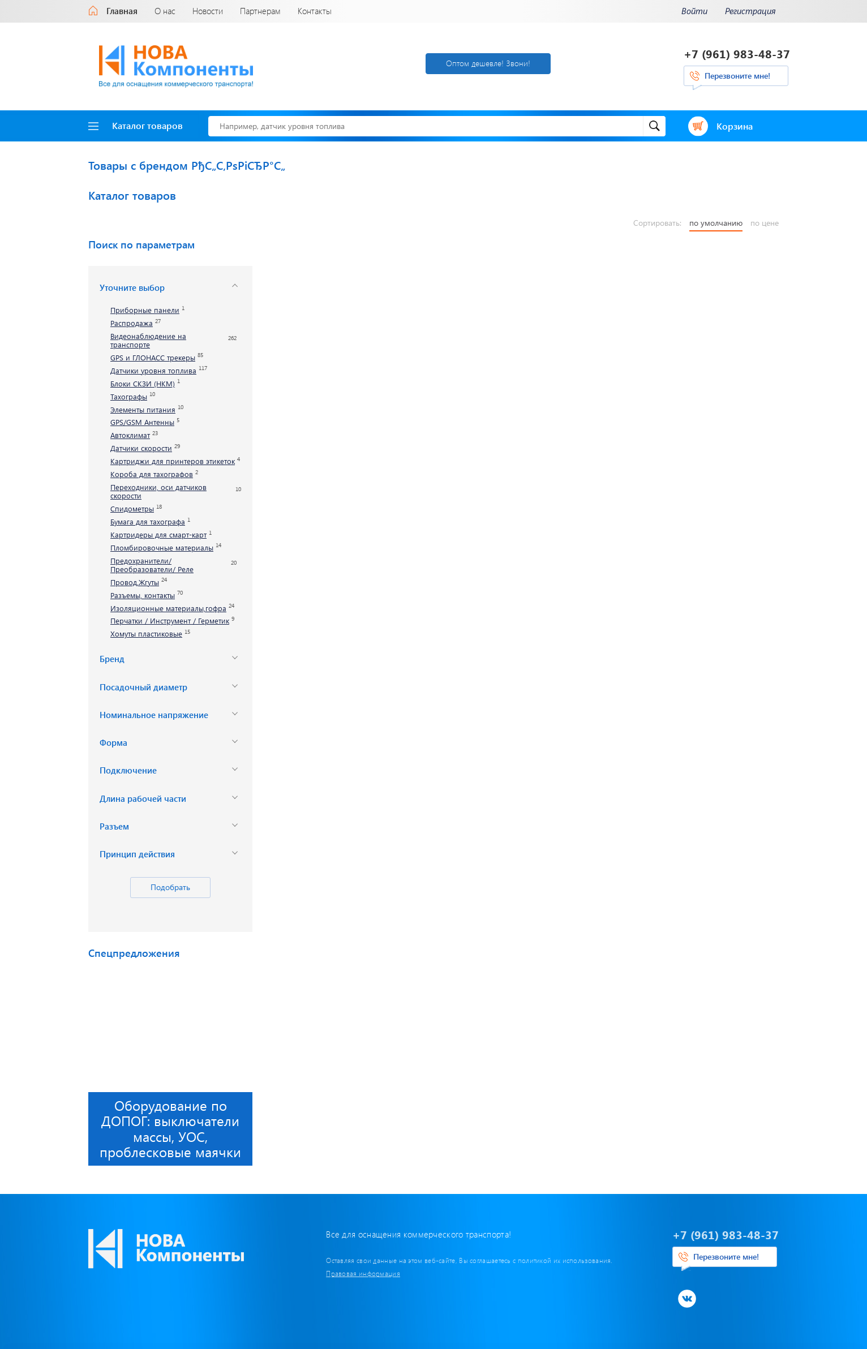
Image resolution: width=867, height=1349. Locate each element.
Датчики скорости (141, 448)
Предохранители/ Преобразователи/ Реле (152, 565)
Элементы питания (142, 410)
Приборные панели (144, 310)
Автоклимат (130, 435)
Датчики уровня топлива (153, 371)
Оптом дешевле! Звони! (488, 63)
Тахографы (128, 397)
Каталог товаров (135, 125)
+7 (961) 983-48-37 (737, 53)
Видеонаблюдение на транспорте (148, 340)
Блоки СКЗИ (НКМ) (142, 384)
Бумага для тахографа (147, 522)
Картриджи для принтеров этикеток (172, 461)
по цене (764, 222)
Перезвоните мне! (737, 75)
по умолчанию (715, 222)
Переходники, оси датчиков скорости (158, 491)
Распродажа (131, 323)
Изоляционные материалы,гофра (168, 608)
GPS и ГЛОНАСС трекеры (152, 358)
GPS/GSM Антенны (142, 422)
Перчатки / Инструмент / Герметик (169, 621)
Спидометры (132, 509)
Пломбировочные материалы (161, 548)
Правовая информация (363, 1273)
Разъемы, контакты (142, 595)
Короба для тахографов (151, 474)
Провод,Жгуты (134, 582)
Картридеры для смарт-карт (158, 535)
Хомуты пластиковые (146, 634)
